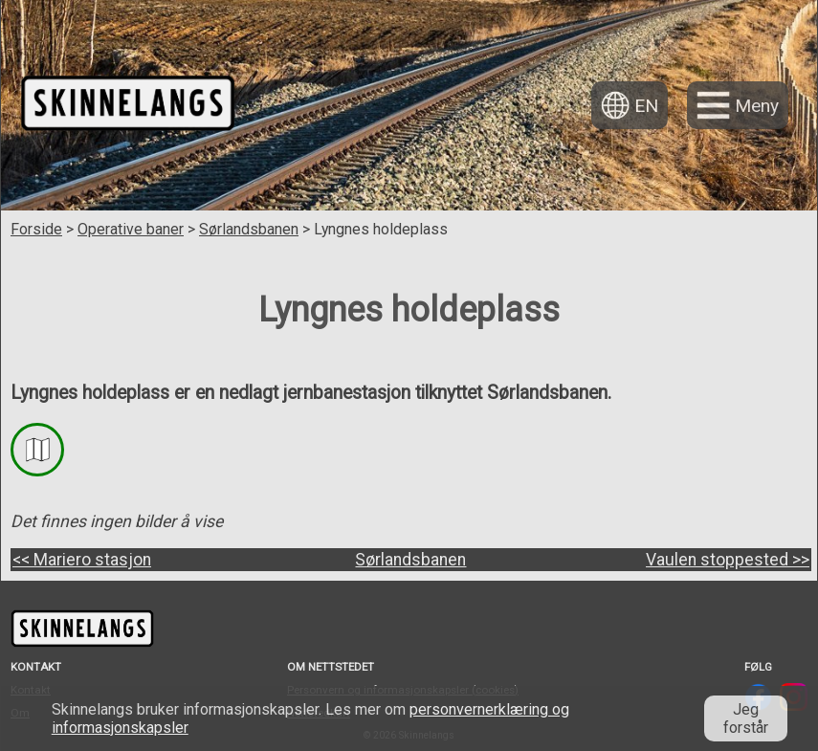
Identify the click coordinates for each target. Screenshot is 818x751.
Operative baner (130, 229)
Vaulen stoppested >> (727, 559)
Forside (36, 229)
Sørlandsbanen (248, 229)
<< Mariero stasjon (81, 559)
